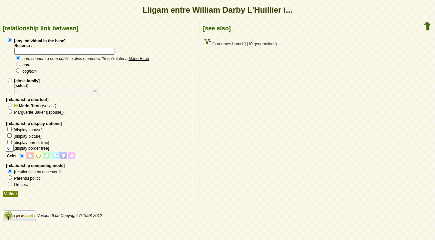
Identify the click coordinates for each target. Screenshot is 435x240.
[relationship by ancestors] (34, 172)
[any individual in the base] (36, 41)
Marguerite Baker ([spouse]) (36, 112)
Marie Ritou (138, 58)
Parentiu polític (24, 178)
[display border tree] (28, 142)
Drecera (18, 184)
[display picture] (24, 136)
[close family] (24, 81)
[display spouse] (24, 130)
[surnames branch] (229, 44)
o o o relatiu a (82, 58)
